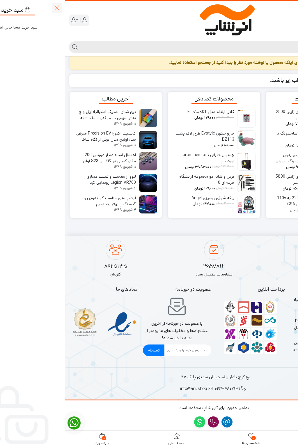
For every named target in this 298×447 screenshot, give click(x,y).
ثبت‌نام (89, 350)
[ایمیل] (118, 350)
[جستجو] (154, 47)
